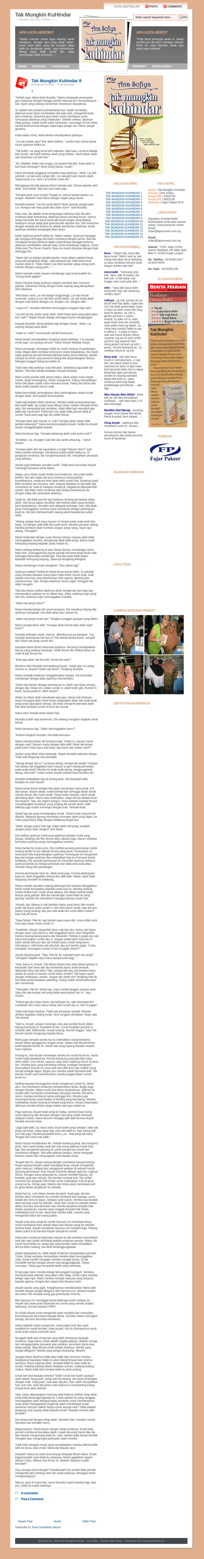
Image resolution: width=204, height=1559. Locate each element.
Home (57, 1521)
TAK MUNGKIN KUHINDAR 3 (124, 199)
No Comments (67, 84)
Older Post (89, 1521)
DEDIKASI (38, 66)
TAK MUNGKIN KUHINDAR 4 (124, 202)
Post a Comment (32, 1499)
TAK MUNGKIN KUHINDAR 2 (124, 196)
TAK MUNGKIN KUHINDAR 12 (124, 227)
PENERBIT (139, 66)
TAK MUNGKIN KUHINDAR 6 (124, 208)
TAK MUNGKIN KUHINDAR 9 (124, 218)
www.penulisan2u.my (153, 1541)
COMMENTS (174, 6)
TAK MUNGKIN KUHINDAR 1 (124, 193)
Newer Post (25, 1521)
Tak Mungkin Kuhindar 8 (57, 80)
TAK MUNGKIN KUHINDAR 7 (124, 211)
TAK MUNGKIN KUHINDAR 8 (124, 214)
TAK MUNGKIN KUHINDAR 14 (124, 233)
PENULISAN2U (162, 66)
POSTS (153, 6)
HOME (22, 66)
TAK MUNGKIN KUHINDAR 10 (124, 221)
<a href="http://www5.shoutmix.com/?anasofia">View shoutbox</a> (145, 516)
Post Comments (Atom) (46, 1527)
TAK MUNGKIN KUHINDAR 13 (124, 230)
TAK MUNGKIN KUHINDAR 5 (124, 205)
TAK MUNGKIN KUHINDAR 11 (124, 224)
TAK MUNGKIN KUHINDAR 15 (124, 236)
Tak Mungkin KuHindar (43, 15)
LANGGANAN (60, 66)
